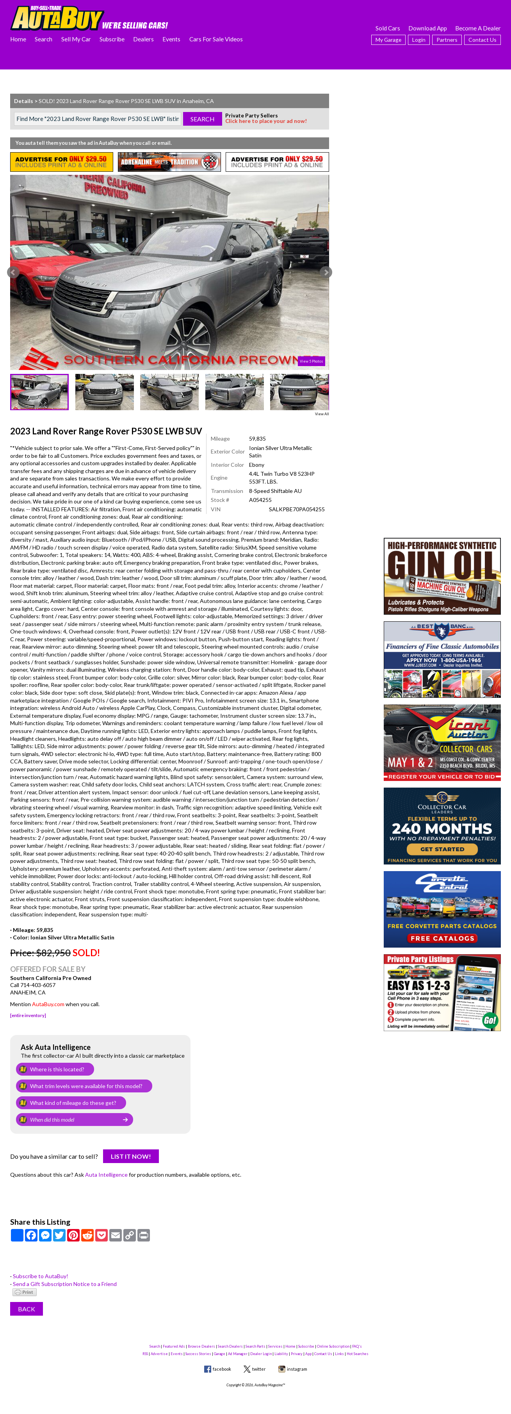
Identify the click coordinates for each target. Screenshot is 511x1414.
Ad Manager (237, 1354)
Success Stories (198, 1354)
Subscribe (112, 39)
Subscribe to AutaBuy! (40, 1276)
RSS (145, 1354)
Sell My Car (76, 39)
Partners (447, 39)
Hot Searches (358, 1354)
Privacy (297, 1354)
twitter (259, 1368)
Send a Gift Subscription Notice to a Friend (65, 1284)
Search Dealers (230, 1346)
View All (322, 414)
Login (419, 39)
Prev (13, 272)
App (308, 1354)
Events (171, 39)
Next (326, 272)
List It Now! (131, 1156)
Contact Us (482, 39)
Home (18, 39)
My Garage (388, 39)
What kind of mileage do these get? (73, 1102)
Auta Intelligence (106, 1174)
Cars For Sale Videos (216, 39)
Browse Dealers (201, 1346)
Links (339, 1354)
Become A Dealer (478, 28)
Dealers (143, 39)
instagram (297, 1368)
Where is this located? (57, 1069)
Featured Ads (174, 1346)
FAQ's (357, 1346)
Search (43, 39)
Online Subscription (333, 1346)
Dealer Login (261, 1354)
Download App (427, 28)
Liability (281, 1354)
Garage (219, 1354)
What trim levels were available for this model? (86, 1086)
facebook (222, 1368)
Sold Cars (388, 28)
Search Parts (255, 1346)
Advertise (159, 1354)
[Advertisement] (442, 142)
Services (275, 1346)
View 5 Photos (311, 361)
